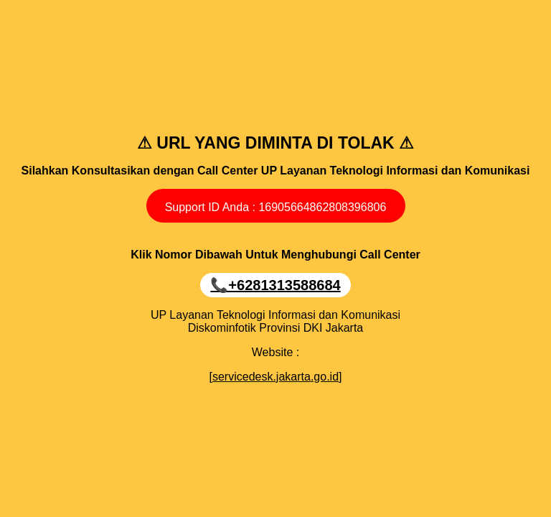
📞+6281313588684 (275, 285)
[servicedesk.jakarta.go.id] (275, 377)
